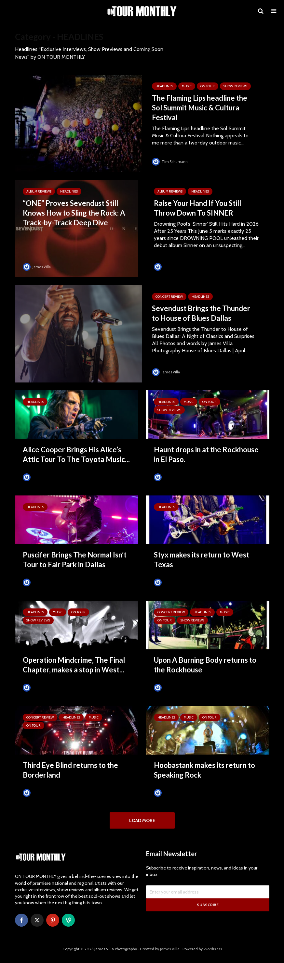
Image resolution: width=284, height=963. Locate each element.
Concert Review (169, 296)
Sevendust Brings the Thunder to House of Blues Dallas (201, 313)
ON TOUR (207, 86)
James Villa (37, 266)
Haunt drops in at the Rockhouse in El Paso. (206, 454)
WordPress (213, 951)
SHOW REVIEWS (235, 86)
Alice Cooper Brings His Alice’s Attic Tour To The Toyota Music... (76, 454)
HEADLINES (164, 86)
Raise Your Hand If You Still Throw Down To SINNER (197, 208)
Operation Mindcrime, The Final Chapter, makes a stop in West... (74, 665)
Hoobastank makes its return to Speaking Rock (204, 770)
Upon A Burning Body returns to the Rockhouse (205, 665)
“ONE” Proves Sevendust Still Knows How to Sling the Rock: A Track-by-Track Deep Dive (74, 213)
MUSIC (187, 86)
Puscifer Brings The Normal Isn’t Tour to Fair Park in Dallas (75, 559)
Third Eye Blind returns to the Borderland (70, 770)
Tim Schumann (170, 161)
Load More (142, 820)
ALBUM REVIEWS (38, 191)
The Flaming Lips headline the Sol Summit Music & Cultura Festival (199, 108)
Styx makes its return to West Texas (201, 559)
